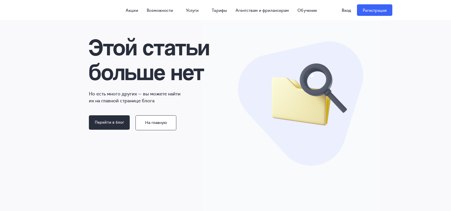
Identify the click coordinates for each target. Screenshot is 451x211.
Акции (129, 10)
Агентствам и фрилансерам (262, 10)
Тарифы (219, 10)
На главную (156, 122)
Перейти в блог (109, 122)
